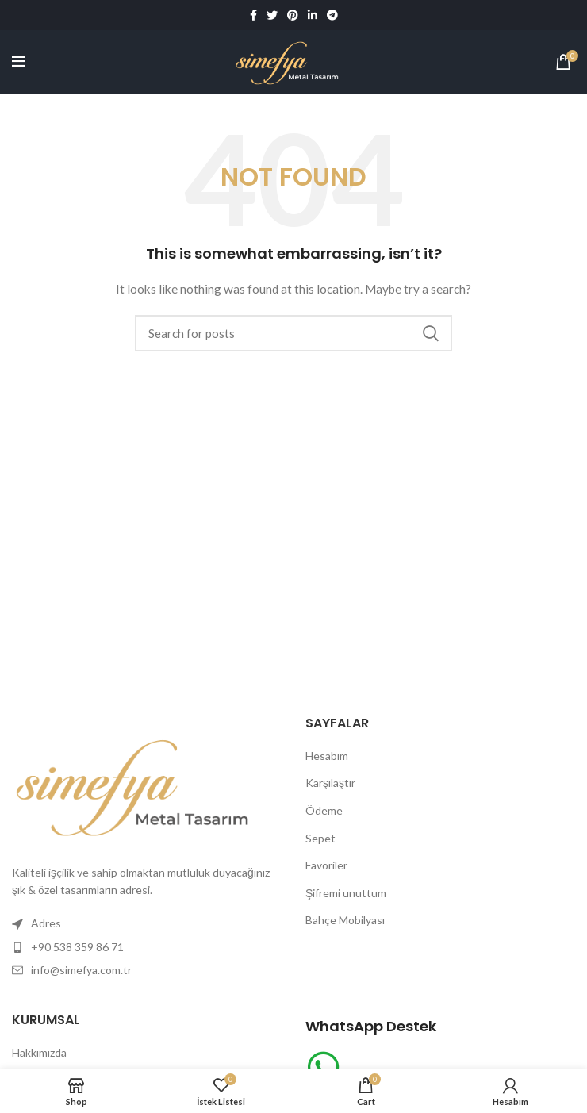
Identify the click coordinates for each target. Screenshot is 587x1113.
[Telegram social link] (332, 15)
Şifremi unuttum (345, 893)
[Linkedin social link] (312, 15)
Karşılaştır (330, 782)
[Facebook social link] (253, 15)
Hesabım (326, 755)
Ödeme (324, 810)
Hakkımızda (39, 1052)
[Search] (293, 333)
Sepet (320, 838)
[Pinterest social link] (292, 15)
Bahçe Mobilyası (345, 920)
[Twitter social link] (272, 15)
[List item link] (147, 947)
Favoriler (326, 865)
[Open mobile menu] (18, 62)
